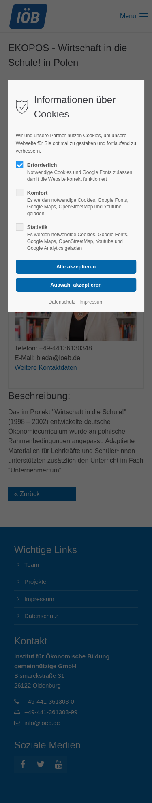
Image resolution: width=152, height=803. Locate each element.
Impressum (91, 302)
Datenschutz (62, 302)
